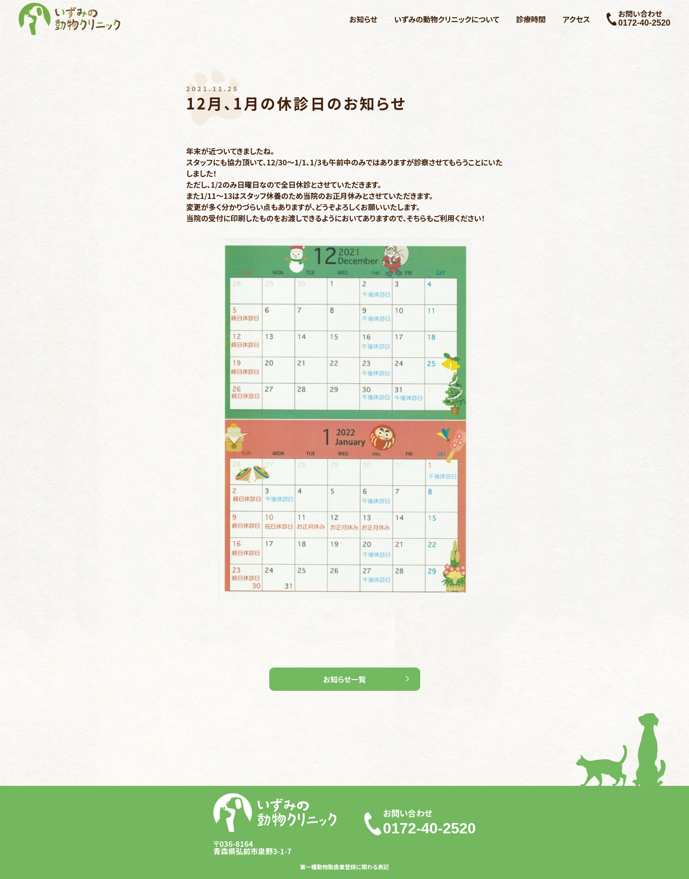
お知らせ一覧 (344, 679)
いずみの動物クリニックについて (446, 19)
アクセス (576, 19)
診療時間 (531, 19)
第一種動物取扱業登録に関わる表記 (344, 867)
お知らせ (363, 19)
